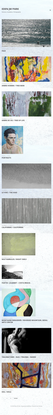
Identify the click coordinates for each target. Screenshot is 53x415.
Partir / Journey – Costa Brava (16, 283)
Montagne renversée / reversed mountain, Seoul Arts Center (25, 321)
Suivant (16, 398)
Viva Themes (39, 406)
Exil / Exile (6, 392)
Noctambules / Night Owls (14, 259)
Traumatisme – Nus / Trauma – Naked (19, 357)
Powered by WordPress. (26, 406)
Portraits (6, 158)
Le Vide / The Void (9, 192)
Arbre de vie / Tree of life (13, 120)
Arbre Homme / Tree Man (13, 85)
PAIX (4, 51)
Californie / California (12, 227)
